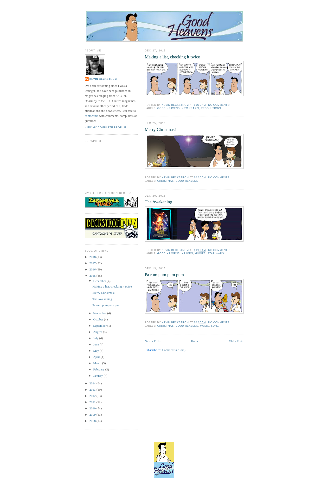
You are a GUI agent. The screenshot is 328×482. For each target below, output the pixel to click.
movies (200, 253)
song (215, 326)
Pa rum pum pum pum (164, 274)
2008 (93, 421)
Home (195, 341)
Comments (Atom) (174, 350)
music (204, 326)
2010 (93, 408)
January (98, 375)
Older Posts (236, 341)
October (98, 319)
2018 (93, 257)
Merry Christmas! (160, 129)
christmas (165, 181)
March (97, 363)
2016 (93, 269)
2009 (93, 414)
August (98, 332)
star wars (215, 253)
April (97, 357)
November (100, 313)
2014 (93, 383)
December (100, 281)
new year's (190, 108)
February (99, 369)
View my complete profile (105, 127)
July (96, 338)
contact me (91, 116)
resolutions (211, 108)
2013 (93, 389)
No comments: (219, 105)
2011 (93, 402)
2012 (93, 396)
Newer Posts (153, 341)
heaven (187, 253)
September (100, 325)
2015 (93, 275)
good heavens (168, 108)
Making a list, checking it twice (172, 57)
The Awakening (158, 202)
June (96, 344)
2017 (93, 263)
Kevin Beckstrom (103, 79)
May (96, 350)
